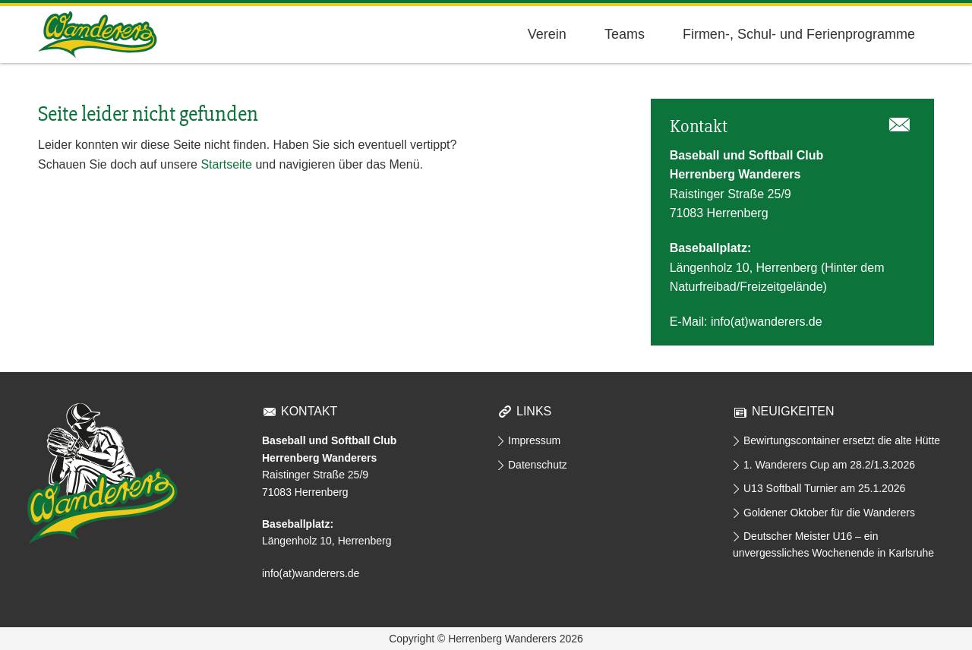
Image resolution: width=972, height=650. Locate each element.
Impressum (534, 440)
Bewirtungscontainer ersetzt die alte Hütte (841, 440)
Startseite (226, 164)
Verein (547, 34)
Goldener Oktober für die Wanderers (829, 512)
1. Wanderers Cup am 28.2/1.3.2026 (829, 465)
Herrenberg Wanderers (98, 35)
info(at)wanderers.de (766, 321)
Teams (624, 34)
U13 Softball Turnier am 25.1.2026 (824, 488)
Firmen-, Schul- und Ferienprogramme (799, 34)
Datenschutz (537, 465)
